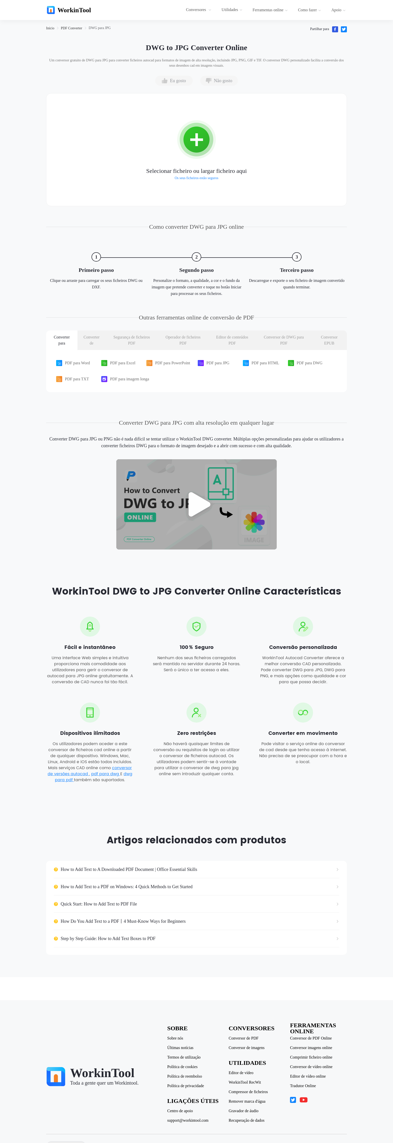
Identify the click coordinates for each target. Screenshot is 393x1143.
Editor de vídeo (241, 1073)
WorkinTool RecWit (245, 1082)
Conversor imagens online (311, 1048)
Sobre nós (176, 1038)
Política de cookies (183, 1067)
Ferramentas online (270, 10)
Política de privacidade (186, 1086)
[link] (50, 28)
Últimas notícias (181, 1048)
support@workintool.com (188, 1120)
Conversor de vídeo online (311, 1067)
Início (50, 28)
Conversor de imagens (247, 1048)
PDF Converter (71, 28)
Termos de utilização (184, 1057)
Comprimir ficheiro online (311, 1057)
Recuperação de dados (247, 1120)
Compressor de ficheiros (248, 1092)
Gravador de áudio (244, 1111)
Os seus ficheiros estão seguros (196, 178)
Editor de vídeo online (308, 1076)
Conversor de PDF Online (311, 1038)
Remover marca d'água (247, 1101)
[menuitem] (199, 10)
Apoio (338, 10)
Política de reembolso (185, 1076)
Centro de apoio (180, 1111)
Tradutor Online (303, 1086)
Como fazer (309, 10)
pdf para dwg (105, 774)
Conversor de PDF (244, 1038)
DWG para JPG (100, 28)
